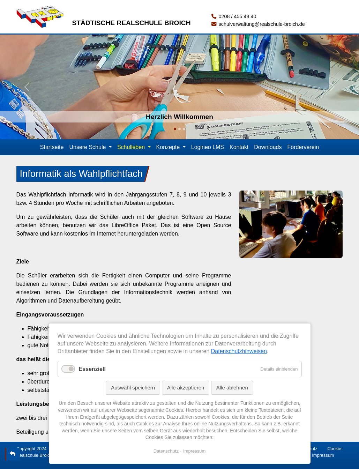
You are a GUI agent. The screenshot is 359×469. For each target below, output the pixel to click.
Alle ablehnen (232, 387)
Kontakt (239, 147)
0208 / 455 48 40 (233, 16)
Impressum (323, 455)
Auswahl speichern (133, 387)
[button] (27, 87)
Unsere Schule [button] (88, 147)
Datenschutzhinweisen (239, 351)
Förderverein (303, 147)
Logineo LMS (207, 147)
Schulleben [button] (132, 147)
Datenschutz (166, 451)
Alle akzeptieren (185, 387)
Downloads (268, 147)
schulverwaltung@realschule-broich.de (258, 24)
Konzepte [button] (168, 147)
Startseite (52, 147)
